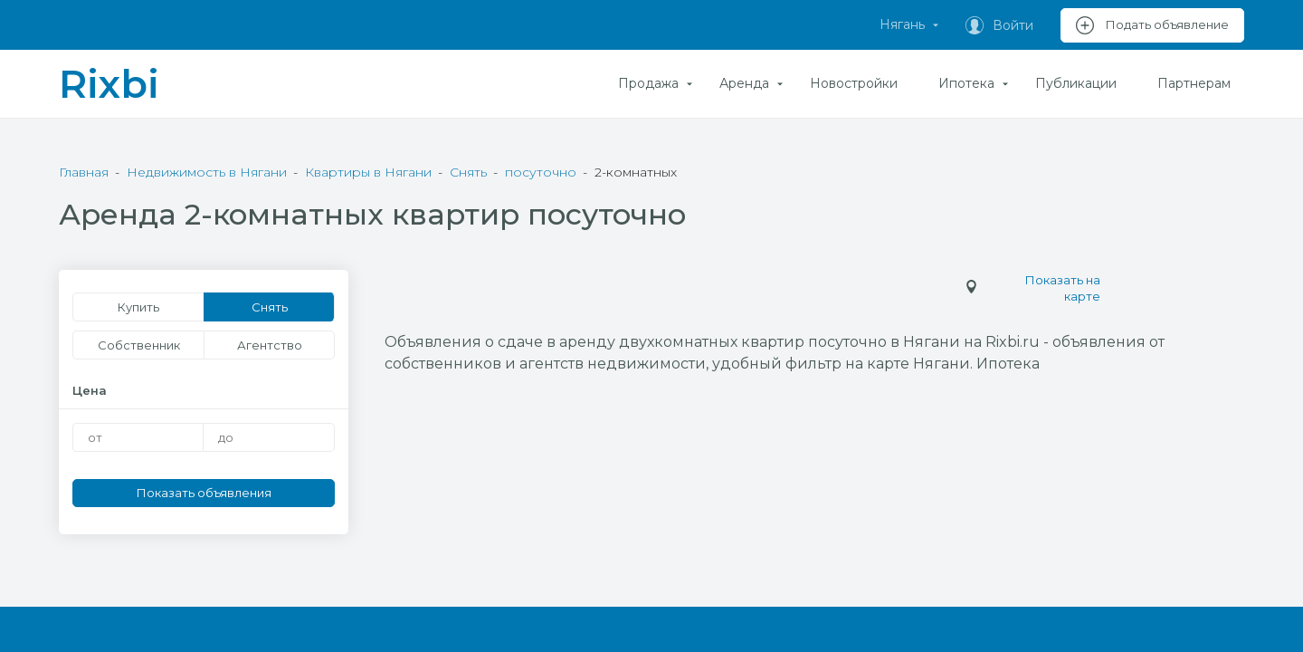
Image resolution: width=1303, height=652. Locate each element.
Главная (84, 172)
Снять (468, 172)
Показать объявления (204, 492)
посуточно (540, 172)
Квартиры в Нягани (368, 172)
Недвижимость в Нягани (207, 172)
